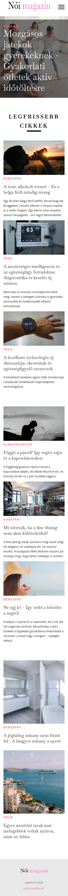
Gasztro (11, 519)
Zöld (8, 817)
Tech (8, 258)
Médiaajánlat (34, 888)
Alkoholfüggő (17, 444)
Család (11, 26)
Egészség (12, 178)
